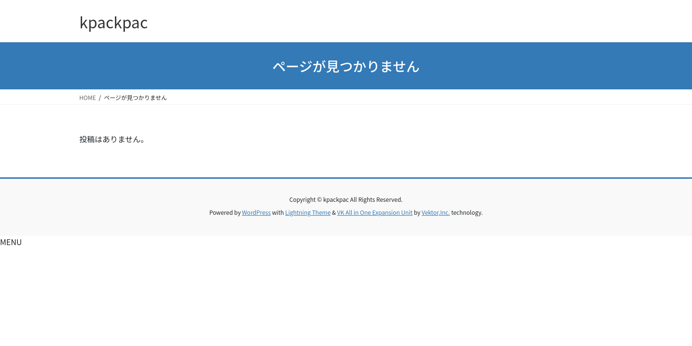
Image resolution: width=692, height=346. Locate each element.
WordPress (256, 212)
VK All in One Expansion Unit (375, 212)
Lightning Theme (308, 212)
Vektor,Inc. (435, 212)
